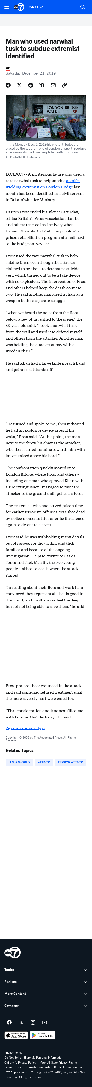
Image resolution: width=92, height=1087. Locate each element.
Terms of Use (12, 1067)
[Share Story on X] (19, 85)
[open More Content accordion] (46, 994)
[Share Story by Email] (53, 85)
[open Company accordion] (46, 1006)
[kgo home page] (12, 952)
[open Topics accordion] (46, 970)
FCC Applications (15, 1072)
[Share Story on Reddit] (30, 85)
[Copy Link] (64, 85)
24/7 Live (36, 7)
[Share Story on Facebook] (8, 85)
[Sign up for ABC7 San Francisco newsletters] (45, 1023)
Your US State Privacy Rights (58, 1062)
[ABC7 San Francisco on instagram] (33, 1023)
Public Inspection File (68, 1067)
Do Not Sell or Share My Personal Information (33, 1057)
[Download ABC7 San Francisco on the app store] (16, 1035)
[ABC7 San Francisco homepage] (19, 7)
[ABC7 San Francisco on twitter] (21, 1023)
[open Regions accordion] (46, 982)
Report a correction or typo (25, 728)
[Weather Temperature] (68, 7)
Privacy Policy (13, 1052)
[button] (7, 7)
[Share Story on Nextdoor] (42, 85)
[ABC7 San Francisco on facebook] (9, 1023)
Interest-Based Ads (37, 1067)
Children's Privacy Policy (20, 1062)
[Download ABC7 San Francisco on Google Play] (43, 1035)
